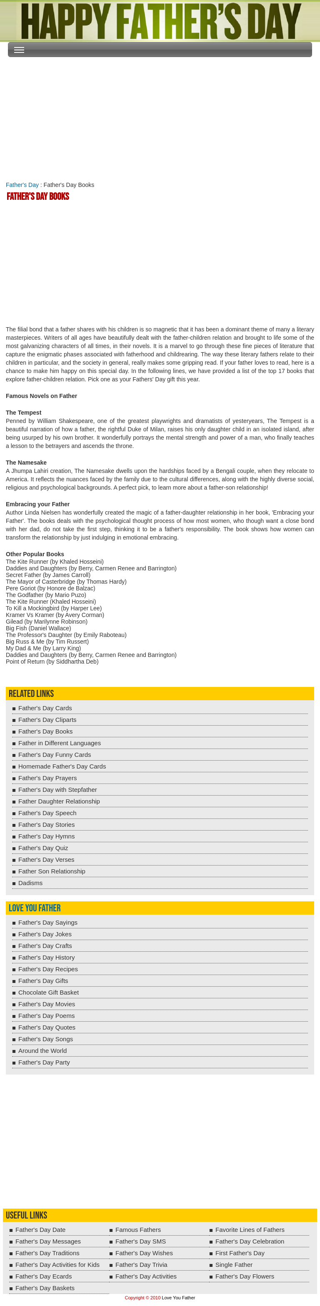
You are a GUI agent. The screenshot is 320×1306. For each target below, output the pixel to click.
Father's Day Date (40, 1229)
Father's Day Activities (146, 1276)
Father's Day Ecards (43, 1276)
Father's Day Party (44, 1062)
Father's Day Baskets (45, 1287)
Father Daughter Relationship (59, 801)
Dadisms (30, 882)
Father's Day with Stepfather (57, 789)
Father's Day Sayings (48, 922)
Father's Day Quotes (46, 1027)
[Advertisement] (160, 117)
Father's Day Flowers (244, 1276)
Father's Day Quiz (43, 847)
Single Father (233, 1264)
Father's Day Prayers (47, 777)
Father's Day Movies (46, 1003)
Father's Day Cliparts (47, 719)
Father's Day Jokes (45, 934)
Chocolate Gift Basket (48, 992)
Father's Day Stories (46, 824)
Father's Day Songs (45, 1038)
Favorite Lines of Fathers (250, 1229)
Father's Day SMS (140, 1241)
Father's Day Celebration (249, 1241)
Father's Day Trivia (141, 1264)
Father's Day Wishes (144, 1252)
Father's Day (22, 185)
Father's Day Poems (46, 1015)
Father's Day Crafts (45, 945)
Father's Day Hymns (46, 836)
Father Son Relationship (51, 871)
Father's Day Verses (46, 859)
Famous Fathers (138, 1229)
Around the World (42, 1050)
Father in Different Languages (59, 742)
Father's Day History (46, 957)
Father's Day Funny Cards (54, 754)
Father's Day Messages (48, 1241)
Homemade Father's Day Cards (62, 766)
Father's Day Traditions (47, 1252)
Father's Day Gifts (43, 980)
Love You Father (35, 908)
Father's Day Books (45, 731)
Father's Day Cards (45, 707)
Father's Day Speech (47, 812)
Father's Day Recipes (48, 969)
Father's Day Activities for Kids (57, 1264)
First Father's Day (240, 1252)
